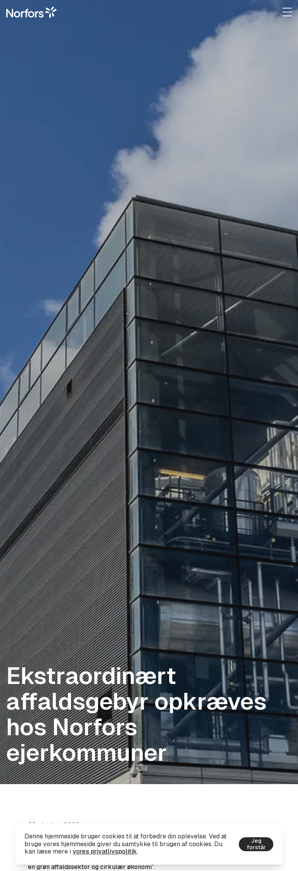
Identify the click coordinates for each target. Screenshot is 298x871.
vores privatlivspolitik (105, 851)
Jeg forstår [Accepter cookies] (256, 844)
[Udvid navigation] (287, 12)
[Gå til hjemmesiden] (31, 12)
